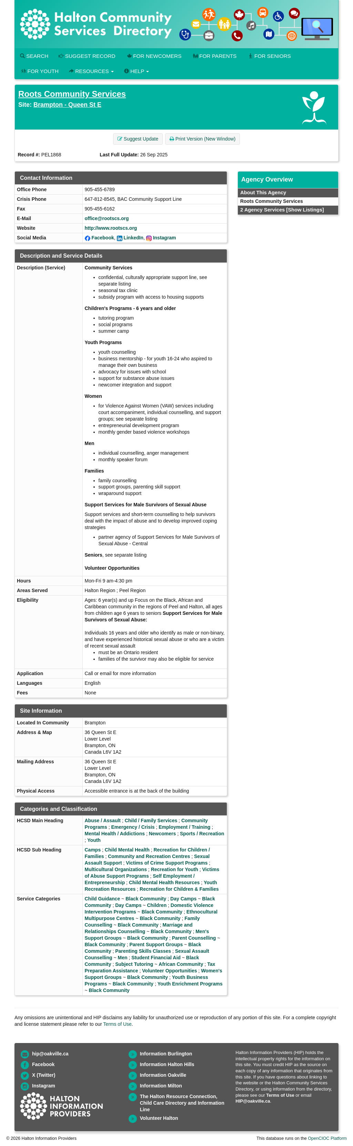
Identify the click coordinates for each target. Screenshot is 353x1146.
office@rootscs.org (107, 218)
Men (123, 957)
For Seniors (269, 56)
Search (34, 56)
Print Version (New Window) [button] (202, 139)
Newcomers (162, 833)
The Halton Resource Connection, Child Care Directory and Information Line (182, 1103)
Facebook (102, 237)
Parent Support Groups (156, 944)
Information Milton (161, 1085)
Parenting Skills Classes (143, 951)
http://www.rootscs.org (111, 228)
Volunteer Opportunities (169, 970)
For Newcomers (154, 56)
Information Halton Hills (167, 1064)
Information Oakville (163, 1075)
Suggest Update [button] (138, 139)
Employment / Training (184, 827)
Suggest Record (87, 56)
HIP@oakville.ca (252, 1101)
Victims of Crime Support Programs (167, 863)
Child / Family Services (151, 820)
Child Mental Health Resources (164, 882)
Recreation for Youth (174, 869)
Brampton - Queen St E (67, 104)
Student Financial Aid (156, 957)
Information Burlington (166, 1053)
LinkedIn (133, 237)
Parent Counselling (194, 938)
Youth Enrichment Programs (190, 984)
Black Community (145, 898)
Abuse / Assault (103, 820)
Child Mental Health (127, 850)
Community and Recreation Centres (149, 856)
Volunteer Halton (159, 1118)
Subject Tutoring (134, 964)
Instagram (164, 237)
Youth (94, 840)
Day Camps (183, 898)
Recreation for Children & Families (179, 889)
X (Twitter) (43, 1075)
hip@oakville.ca (50, 1053)
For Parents (214, 56)
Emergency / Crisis (133, 827)
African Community (181, 964)
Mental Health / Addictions (115, 833)
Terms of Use (117, 1024)
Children (157, 905)
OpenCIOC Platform (327, 1138)
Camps (93, 850)
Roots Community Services (72, 94)
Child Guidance (102, 898)
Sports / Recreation (202, 833)
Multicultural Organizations (116, 869)
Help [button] (136, 71)
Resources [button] (91, 71)
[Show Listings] (305, 210)
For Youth (39, 71)
